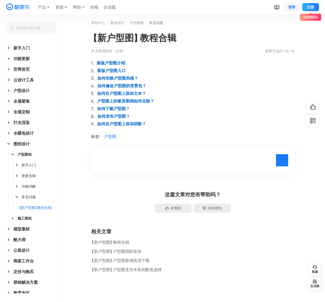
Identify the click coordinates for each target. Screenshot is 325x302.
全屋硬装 (21, 101)
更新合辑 (29, 175)
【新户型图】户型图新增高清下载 (120, 260)
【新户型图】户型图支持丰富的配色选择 (126, 270)
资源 (59, 7)
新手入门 (21, 48)
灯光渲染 (21, 122)
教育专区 (21, 293)
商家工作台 (23, 261)
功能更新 (21, 59)
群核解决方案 (25, 282)
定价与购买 (23, 272)
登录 (291, 7)
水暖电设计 (23, 133)
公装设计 (21, 250)
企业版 (110, 7)
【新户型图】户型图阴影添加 (116, 251)
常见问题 (29, 197)
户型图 (110, 136)
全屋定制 (21, 112)
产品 (42, 7)
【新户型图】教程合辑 (35, 207)
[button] (276, 7)
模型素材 (21, 229)
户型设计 (21, 90)
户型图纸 (25, 154)
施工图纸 (25, 218)
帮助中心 (98, 23)
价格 (94, 7)
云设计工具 (23, 80)
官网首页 (21, 69)
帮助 (77, 7)
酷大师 (19, 240)
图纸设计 (21, 144)
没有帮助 (212, 208)
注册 (310, 7)
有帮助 (173, 208)
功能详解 (29, 186)
